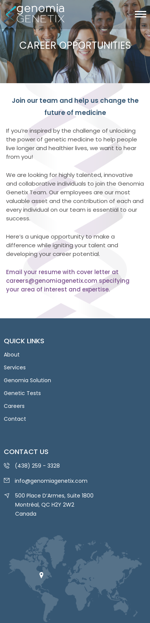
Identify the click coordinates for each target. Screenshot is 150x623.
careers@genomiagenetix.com (51, 281)
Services (15, 367)
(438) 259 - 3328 (37, 466)
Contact (15, 419)
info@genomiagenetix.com (51, 481)
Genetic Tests (22, 393)
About (12, 354)
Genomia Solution (27, 380)
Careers (14, 406)
